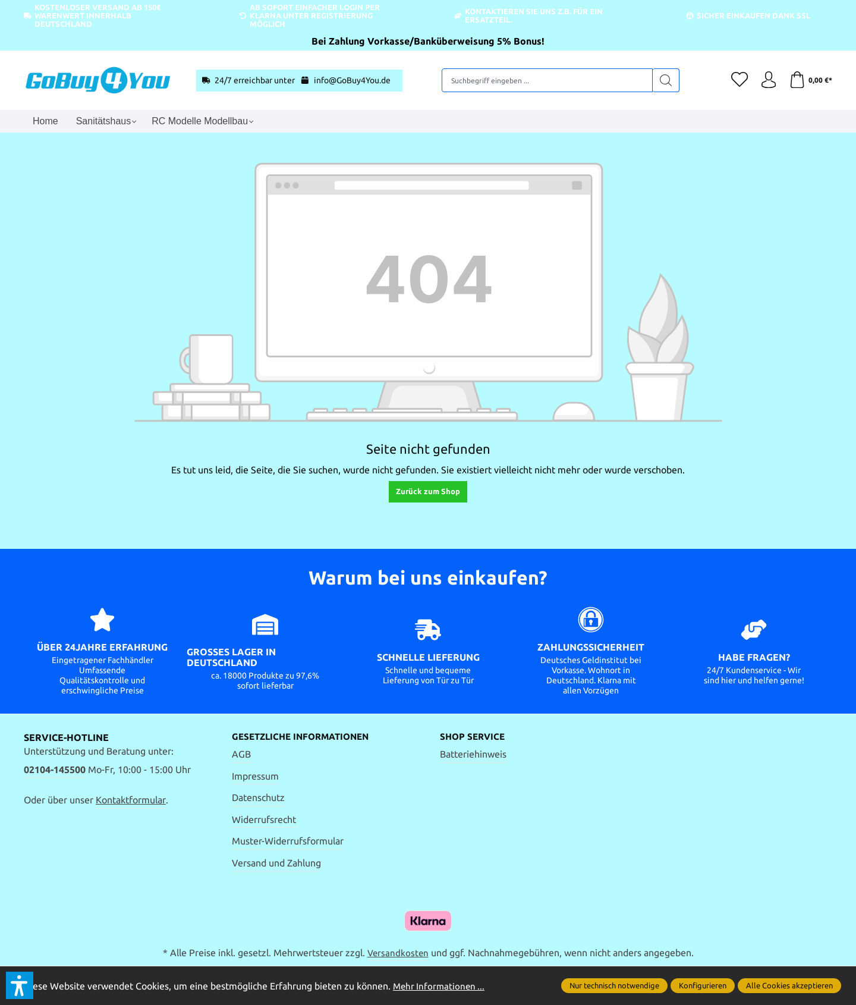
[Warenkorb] (810, 80)
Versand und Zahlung (276, 863)
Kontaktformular (131, 799)
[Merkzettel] (737, 80)
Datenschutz (258, 798)
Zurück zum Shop (428, 491)
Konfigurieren (702, 985)
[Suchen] (665, 80)
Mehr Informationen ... (440, 986)
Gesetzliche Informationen (305, 737)
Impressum (255, 776)
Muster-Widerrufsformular (288, 841)
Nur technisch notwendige (614, 985)
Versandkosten (397, 953)
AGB (241, 754)
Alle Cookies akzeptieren (789, 985)
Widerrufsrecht (264, 819)
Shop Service (474, 737)
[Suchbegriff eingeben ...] (546, 80)
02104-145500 (55, 769)
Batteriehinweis (473, 754)
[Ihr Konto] (767, 80)
